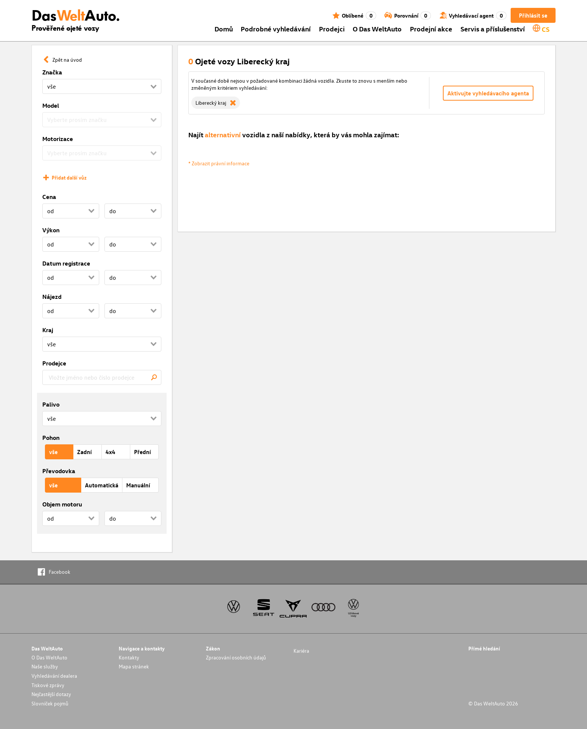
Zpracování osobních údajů (236, 657)
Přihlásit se (533, 15)
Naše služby (44, 666)
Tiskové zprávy (47, 685)
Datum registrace (66, 263)
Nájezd (51, 296)
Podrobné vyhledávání (276, 28)
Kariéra (301, 650)
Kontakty (129, 657)
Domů (224, 28)
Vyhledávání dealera (54, 675)
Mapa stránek (134, 666)
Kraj (47, 330)
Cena (49, 196)
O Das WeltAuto (377, 28)
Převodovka (58, 471)
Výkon (51, 230)
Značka (52, 72)
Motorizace (57, 139)
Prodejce (54, 363)
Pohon (51, 437)
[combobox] (101, 377)
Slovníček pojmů (50, 703)
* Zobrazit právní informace (218, 163)
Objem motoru (62, 504)
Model (50, 105)
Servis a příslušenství (492, 28)
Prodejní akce (431, 28)
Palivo (51, 404)
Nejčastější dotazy (51, 694)
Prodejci (332, 28)
